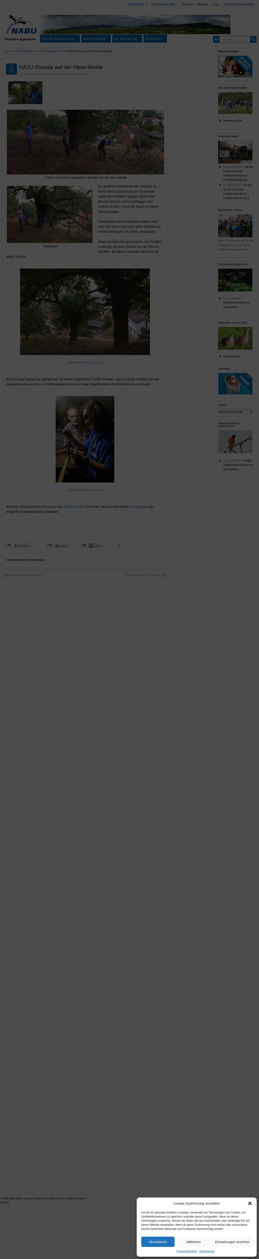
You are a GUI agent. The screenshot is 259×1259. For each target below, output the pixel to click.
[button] (250, 1203)
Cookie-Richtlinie (187, 1251)
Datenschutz (207, 1251)
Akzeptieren (158, 1242)
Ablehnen (193, 1242)
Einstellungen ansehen (232, 1242)
